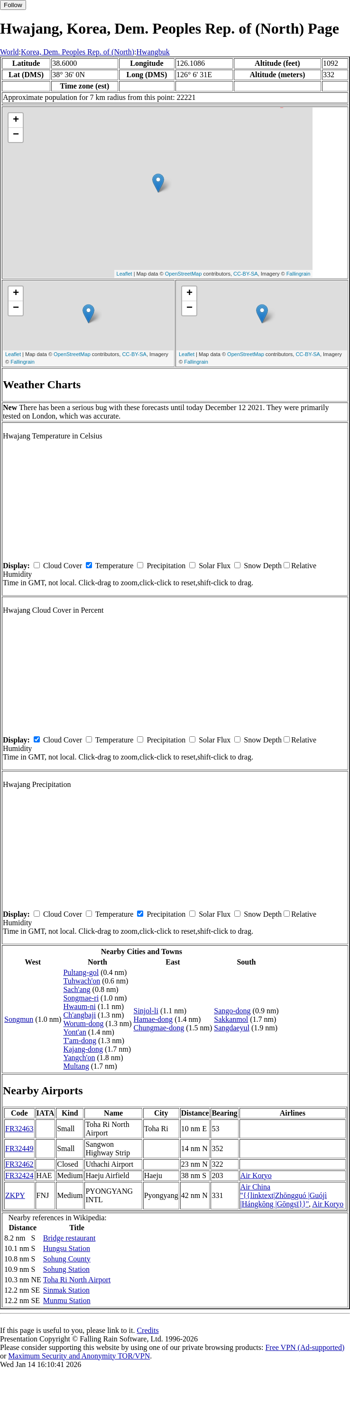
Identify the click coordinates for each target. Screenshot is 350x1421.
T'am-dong (79, 1041)
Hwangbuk (153, 52)
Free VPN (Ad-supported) (304, 1347)
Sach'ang (76, 989)
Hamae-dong (153, 1019)
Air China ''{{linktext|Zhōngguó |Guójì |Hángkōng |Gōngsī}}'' (283, 1195)
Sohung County (67, 1259)
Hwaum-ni (79, 1006)
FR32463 (19, 1129)
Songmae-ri (81, 998)
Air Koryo (256, 1175)
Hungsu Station (66, 1248)
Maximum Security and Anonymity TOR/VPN (79, 1356)
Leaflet (124, 274)
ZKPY (15, 1195)
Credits (147, 1330)
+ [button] (16, 120)
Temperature (114, 566)
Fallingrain (298, 274)
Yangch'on (79, 1058)
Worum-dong (83, 1023)
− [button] (16, 135)
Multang (76, 1066)
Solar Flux (214, 566)
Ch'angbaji (79, 1015)
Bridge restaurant (69, 1238)
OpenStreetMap (183, 274)
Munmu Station (67, 1300)
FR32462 (19, 1164)
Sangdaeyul (231, 1028)
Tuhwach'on (81, 981)
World (9, 52)
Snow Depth (263, 566)
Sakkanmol (231, 1019)
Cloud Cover (62, 566)
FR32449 (19, 1148)
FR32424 (19, 1175)
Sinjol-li (145, 1011)
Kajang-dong (83, 1049)
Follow (13, 5)
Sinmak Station (66, 1290)
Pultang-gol (81, 972)
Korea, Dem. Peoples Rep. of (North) (77, 52)
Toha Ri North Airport (77, 1280)
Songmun (18, 1019)
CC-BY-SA (245, 274)
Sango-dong (232, 1011)
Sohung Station (66, 1269)
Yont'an (74, 1032)
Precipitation (166, 566)
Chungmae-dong (158, 1028)
